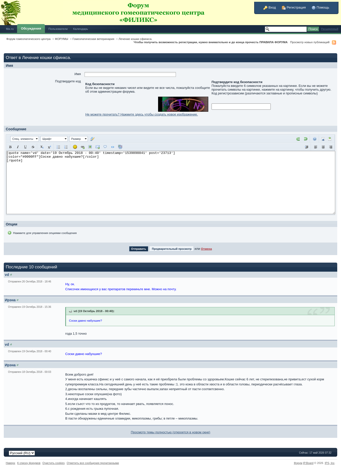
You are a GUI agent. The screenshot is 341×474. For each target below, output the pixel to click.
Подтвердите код (68, 81)
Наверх (10, 462)
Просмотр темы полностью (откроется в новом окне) (170, 432)
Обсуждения (31, 28)
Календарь (80, 28)
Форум (298, 462)
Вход (269, 7)
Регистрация (294, 7)
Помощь (320, 7)
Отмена (206, 248)
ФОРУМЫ (61, 38)
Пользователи (58, 28)
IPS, (329, 462)
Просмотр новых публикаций (309, 42)
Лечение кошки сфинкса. (135, 38)
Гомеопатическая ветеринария (93, 38)
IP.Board (308, 462)
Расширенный (329, 29)
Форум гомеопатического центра (28, 38)
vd (7, 275)
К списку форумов (29, 462)
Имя (78, 74)
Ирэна (10, 300)
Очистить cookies (53, 462)
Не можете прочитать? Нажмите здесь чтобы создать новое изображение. (141, 114)
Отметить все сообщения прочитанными (93, 462)
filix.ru (10, 28)
